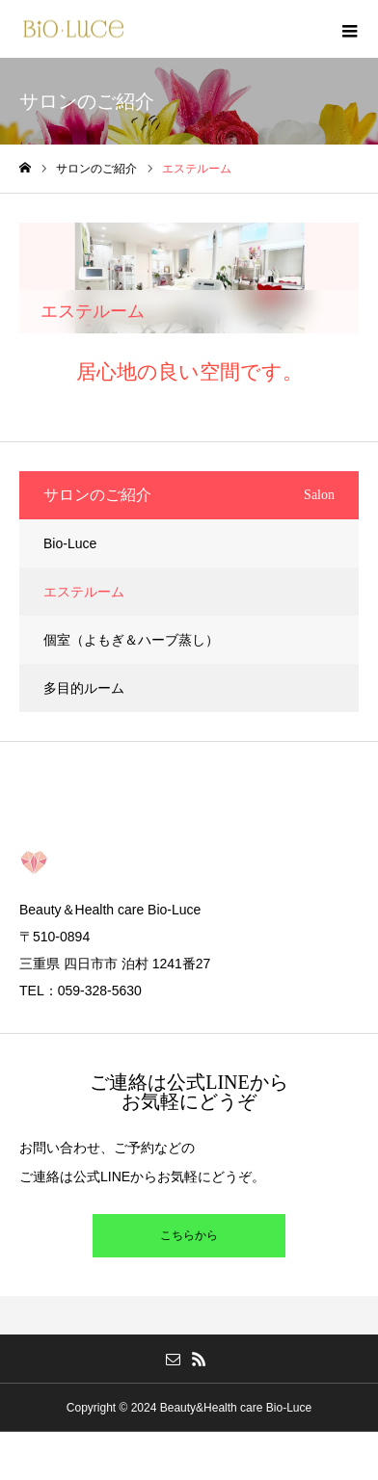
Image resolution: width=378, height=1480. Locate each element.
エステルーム (83, 591)
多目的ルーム (83, 688)
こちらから (189, 1235)
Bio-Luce (69, 543)
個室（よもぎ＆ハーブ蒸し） (131, 640)
